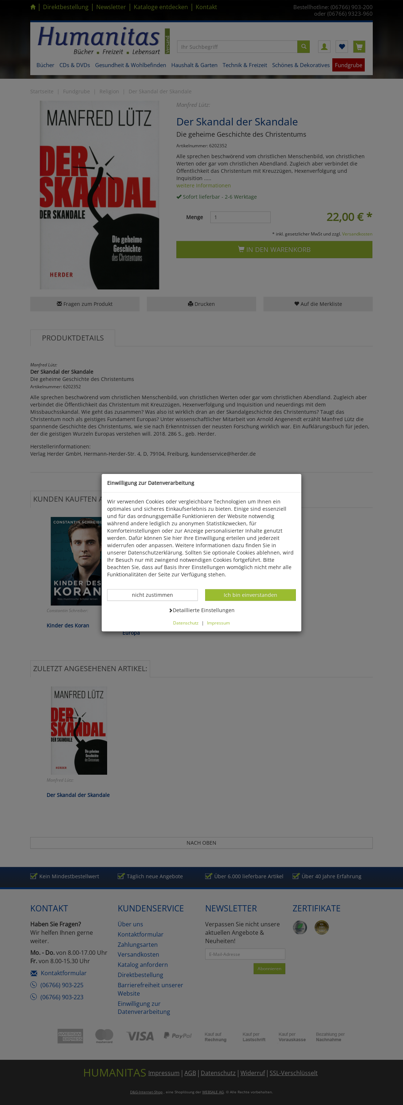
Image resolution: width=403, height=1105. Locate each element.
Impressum (218, 623)
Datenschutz (186, 623)
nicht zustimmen (156, 594)
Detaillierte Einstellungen (201, 610)
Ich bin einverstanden (250, 594)
